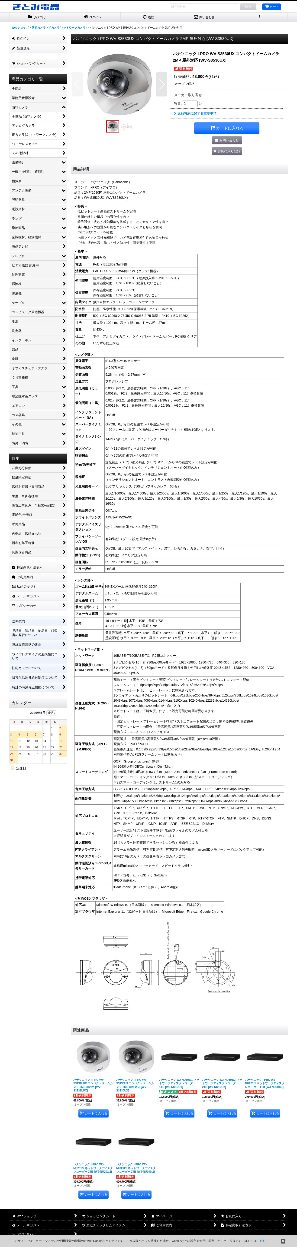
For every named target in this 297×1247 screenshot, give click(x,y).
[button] (260, 17)
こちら (261, 1241)
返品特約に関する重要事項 (195, 113)
